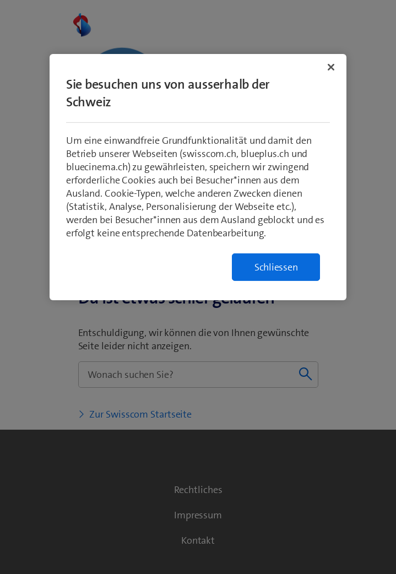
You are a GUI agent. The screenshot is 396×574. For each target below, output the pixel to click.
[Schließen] (331, 67)
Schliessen (276, 267)
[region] (198, 177)
